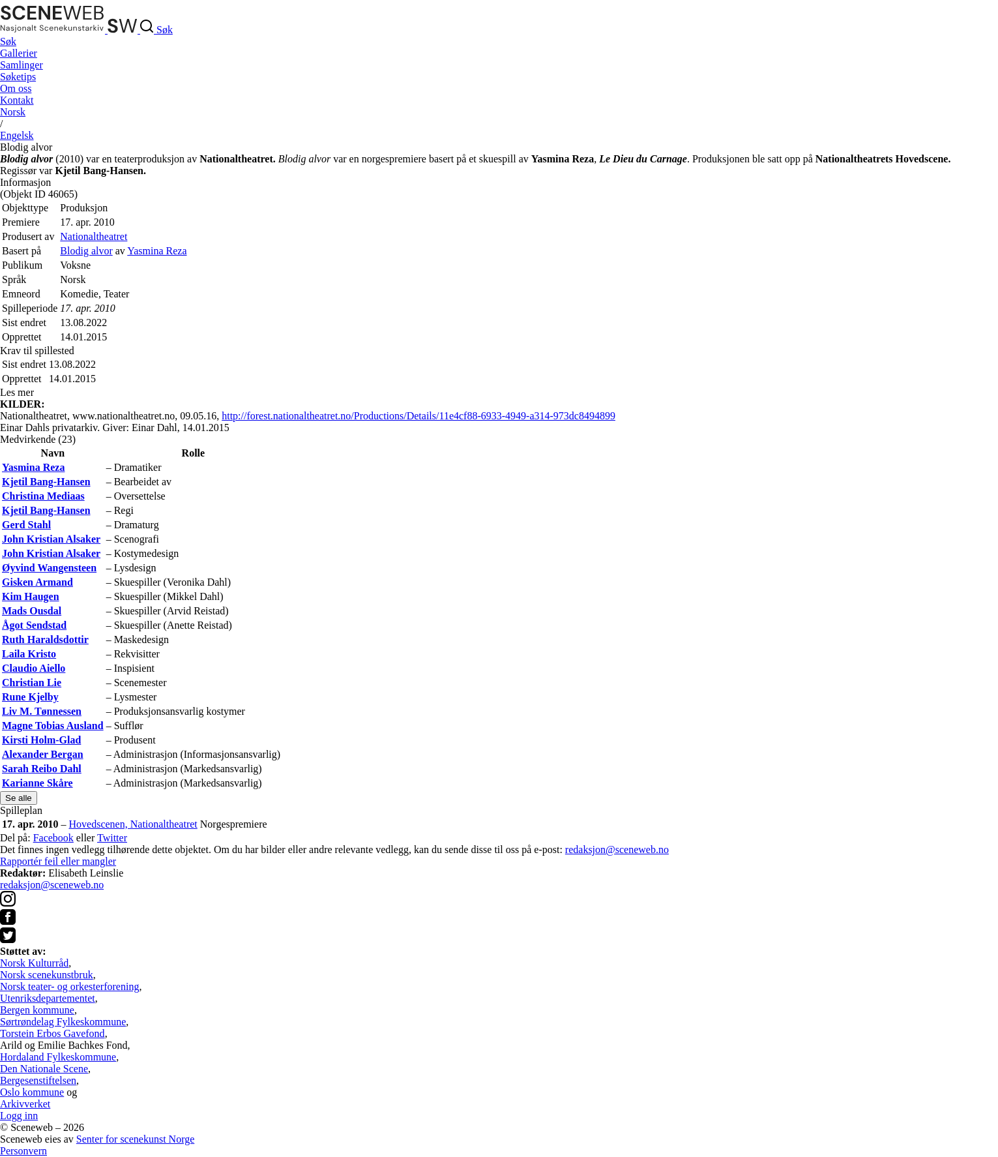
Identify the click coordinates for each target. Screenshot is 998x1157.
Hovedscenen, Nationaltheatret (133, 824)
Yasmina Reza (156, 250)
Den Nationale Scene (44, 1068)
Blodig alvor (86, 250)
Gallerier (18, 53)
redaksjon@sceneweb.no (617, 849)
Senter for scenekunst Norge (135, 1139)
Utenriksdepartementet (47, 998)
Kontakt (17, 100)
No (12, 111)
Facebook (53, 837)
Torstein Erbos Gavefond (52, 1033)
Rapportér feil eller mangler (58, 861)
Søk (8, 41)
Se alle (18, 798)
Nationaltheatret (93, 236)
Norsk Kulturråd (34, 963)
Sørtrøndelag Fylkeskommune (63, 1021)
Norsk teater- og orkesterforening (69, 986)
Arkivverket (25, 1103)
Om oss (15, 88)
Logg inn (19, 1115)
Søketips (18, 76)
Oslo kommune (32, 1092)
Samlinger (21, 64)
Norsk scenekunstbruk (46, 974)
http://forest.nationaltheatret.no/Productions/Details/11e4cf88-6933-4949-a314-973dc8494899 (418, 415)
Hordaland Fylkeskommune (58, 1056)
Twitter (112, 837)
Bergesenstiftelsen (38, 1080)
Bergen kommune (37, 1009)
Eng (17, 135)
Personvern (23, 1150)
